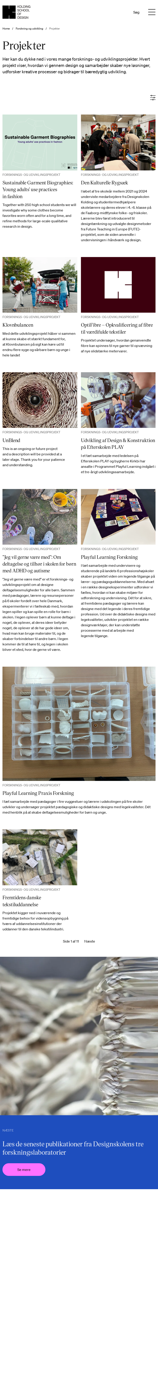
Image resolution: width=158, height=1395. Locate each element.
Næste (89, 941)
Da (116, 12)
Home (6, 28)
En (122, 12)
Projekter (54, 28)
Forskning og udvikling (29, 28)
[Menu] (152, 12)
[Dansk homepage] (16, 12)
